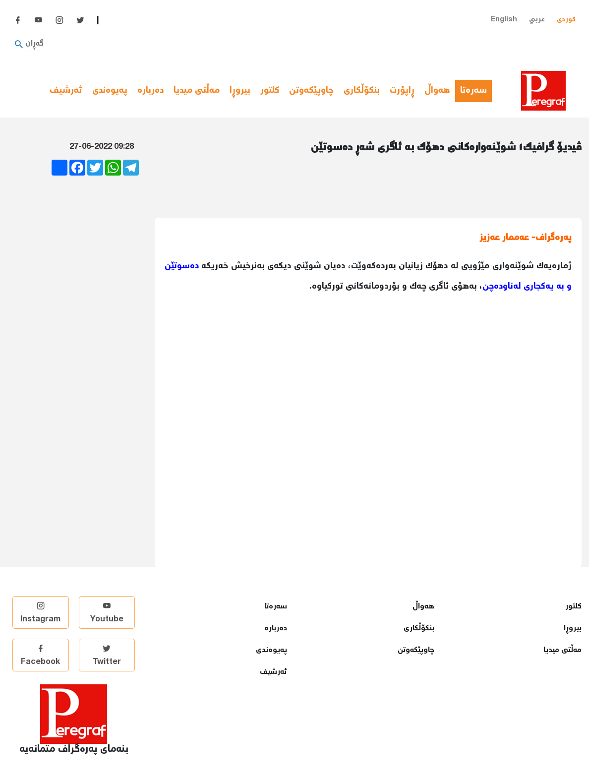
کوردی (566, 19)
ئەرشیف (66, 91)
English (504, 19)
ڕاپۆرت (402, 91)
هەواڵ (437, 91)
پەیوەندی (109, 91)
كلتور (269, 91)
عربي (537, 19)
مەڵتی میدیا (197, 91)
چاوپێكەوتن (311, 91)
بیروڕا (240, 91)
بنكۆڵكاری (362, 91)
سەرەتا (476, 91)
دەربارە (150, 91)
